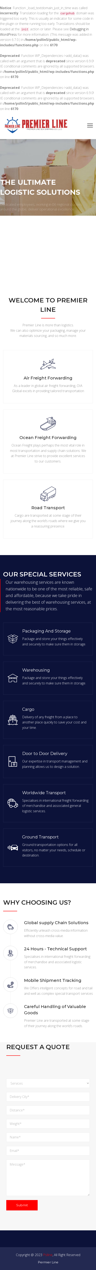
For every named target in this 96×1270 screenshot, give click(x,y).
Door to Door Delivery (44, 753)
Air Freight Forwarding (48, 378)
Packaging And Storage (46, 631)
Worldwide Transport (44, 792)
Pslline (47, 1255)
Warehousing (36, 670)
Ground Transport (40, 836)
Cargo (28, 709)
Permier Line (48, 1262)
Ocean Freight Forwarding (48, 437)
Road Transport (48, 507)
